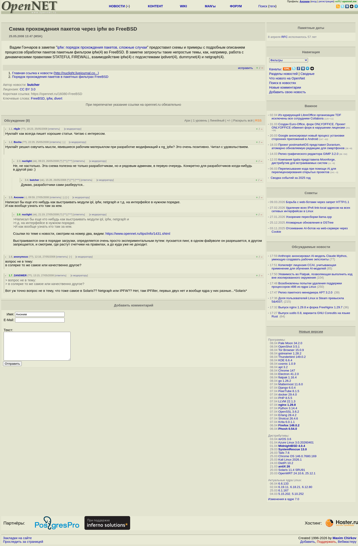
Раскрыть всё (243, 120)
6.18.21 (295, 487)
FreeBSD (38, 98)
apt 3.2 (283, 367)
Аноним (19, 197)
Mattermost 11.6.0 (290, 384)
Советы (311, 193)
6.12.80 (307, 487)
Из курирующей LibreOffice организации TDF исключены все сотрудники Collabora (306, 116)
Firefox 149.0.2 (289, 425)
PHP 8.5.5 (285, 398)
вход (314, 1)
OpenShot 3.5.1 (289, 346)
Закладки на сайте (17, 538)
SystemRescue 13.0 (292, 449)
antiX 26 (284, 466)
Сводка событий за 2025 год (291, 177)
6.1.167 (283, 490)
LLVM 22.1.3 (286, 401)
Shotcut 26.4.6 (288, 418)
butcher (33, 85)
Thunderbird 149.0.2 (292, 357)
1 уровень (200, 120)
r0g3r (17, 128)
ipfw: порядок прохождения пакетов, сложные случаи (102, 47)
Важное (311, 106)
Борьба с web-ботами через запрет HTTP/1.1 (317, 202)
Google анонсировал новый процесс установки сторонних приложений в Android (308, 137)
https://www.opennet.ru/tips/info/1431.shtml (137, 233)
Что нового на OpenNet (287, 78)
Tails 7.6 (284, 452)
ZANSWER (20, 275)
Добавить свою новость (287, 92)
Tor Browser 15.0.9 (291, 350)
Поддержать (326, 541)
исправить (245, 68)
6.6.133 (283, 483)
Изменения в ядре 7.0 (283, 499)
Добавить (307, 541)
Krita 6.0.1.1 (286, 422)
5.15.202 (284, 494)
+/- (229, 120)
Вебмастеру (347, 541)
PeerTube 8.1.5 (288, 391)
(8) (28, 120)
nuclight (27, 161)
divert (58, 98)
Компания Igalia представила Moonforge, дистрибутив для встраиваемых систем (304, 161)
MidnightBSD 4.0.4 (291, 446)
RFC (284, 37)
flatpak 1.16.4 (287, 377)
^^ (65, 161)
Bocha (17, 142)
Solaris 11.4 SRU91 (291, 470)
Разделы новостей (283, 74)
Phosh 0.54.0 (287, 428)
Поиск (262, 6)
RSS (258, 120)
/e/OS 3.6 (284, 439)
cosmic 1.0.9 (286, 363)
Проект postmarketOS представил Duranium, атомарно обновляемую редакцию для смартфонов (308, 146)
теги (272, 6)
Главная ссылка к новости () (55, 73)
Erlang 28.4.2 (287, 415)
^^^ (70, 161)
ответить (54, 128)
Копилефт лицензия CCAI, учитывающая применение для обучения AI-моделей (304, 266)
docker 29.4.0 (287, 394)
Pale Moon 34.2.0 (290, 343)
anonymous (21, 256)
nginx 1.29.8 (287, 404)
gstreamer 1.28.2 (289, 353)
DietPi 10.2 (285, 463)
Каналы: (275, 69)
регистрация (326, 1)
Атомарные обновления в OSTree (309, 222)
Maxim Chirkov (344, 538)
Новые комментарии (285, 87)
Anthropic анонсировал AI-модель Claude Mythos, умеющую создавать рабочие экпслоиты (309, 257)
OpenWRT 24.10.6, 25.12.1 (297, 473)
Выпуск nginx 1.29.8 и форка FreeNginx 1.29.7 (310, 307)
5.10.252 (298, 494)
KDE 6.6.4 (285, 360)
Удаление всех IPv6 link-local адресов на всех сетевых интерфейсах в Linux (311, 209)
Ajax (187, 120)
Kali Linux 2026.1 (290, 459)
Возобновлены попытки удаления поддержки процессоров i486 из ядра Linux (307, 285)
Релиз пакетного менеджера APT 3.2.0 (305, 292)
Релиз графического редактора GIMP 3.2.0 (308, 154)
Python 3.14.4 (287, 408)
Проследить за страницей (23, 541)
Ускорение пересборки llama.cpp (309, 217)
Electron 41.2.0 (288, 374)
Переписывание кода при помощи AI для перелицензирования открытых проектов (304, 170)
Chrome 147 (286, 370)
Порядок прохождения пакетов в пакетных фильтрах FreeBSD (60, 77)
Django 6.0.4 (287, 387)
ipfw (49, 98)
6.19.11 (283, 487)
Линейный (217, 120)
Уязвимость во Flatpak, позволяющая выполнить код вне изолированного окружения (312, 275)
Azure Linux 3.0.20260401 (296, 442)
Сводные (307, 74)
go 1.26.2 (284, 380)
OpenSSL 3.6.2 (288, 411)
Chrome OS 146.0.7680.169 (297, 456)
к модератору (73, 128)
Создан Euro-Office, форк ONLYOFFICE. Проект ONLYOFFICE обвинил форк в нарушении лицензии (309, 125)
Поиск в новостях (282, 83)
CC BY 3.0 (27, 89)
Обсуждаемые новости (311, 247)
